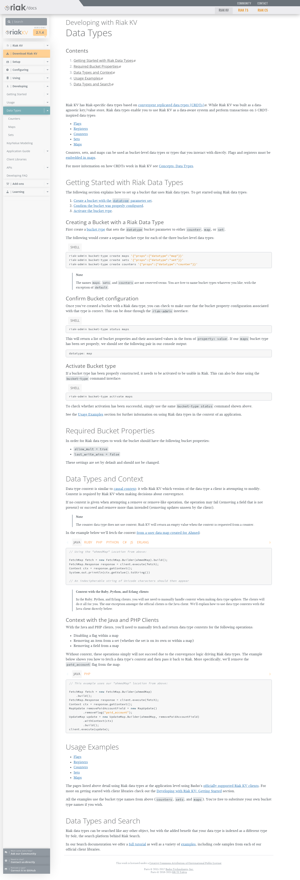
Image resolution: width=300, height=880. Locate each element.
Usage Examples (87, 78)
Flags (77, 124)
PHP (99, 542)
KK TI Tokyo (179, 872)
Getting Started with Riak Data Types (103, 60)
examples (188, 844)
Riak (16, 32)
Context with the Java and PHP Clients (112, 619)
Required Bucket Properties (96, 66)
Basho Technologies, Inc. (180, 869)
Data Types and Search (92, 84)
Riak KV (224, 10)
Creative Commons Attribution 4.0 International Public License (185, 863)
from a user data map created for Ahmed (168, 533)
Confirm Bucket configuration (102, 298)
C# (125, 542)
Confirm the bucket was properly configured (108, 206)
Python (112, 542)
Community (244, 3)
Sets (77, 139)
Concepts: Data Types (176, 166)
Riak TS (243, 10)
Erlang (143, 542)
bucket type (96, 229)
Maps (78, 144)
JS (132, 542)
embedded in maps (80, 158)
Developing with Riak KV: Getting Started (189, 791)
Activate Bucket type (91, 365)
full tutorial (137, 844)
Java (77, 542)
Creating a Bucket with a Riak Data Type (115, 222)
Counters (81, 134)
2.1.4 (40, 32)
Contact (262, 3)
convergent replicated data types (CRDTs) (171, 105)
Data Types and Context (93, 72)
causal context (125, 489)
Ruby (88, 542)
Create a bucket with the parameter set (113, 201)
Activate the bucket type (93, 211)
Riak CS (263, 10)
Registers (81, 129)
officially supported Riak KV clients (231, 786)
